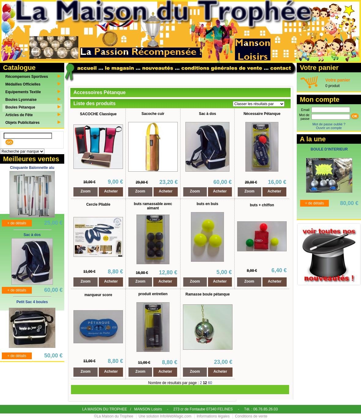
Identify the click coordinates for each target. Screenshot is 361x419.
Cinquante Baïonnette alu (32, 168)
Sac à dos (32, 235)
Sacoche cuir (153, 114)
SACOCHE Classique (98, 114)
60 (210, 383)
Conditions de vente (251, 416)
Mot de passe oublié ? (328, 124)
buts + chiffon (262, 205)
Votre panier (338, 80)
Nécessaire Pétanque (262, 114)
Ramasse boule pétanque (207, 294)
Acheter (111, 191)
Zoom (85, 191)
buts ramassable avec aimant (153, 206)
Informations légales (213, 416)
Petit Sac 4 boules (32, 302)
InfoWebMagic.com (176, 416)
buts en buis (207, 204)
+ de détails (16, 223)
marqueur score (98, 295)
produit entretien (152, 294)
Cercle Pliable (98, 204)
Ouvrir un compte (329, 128)
